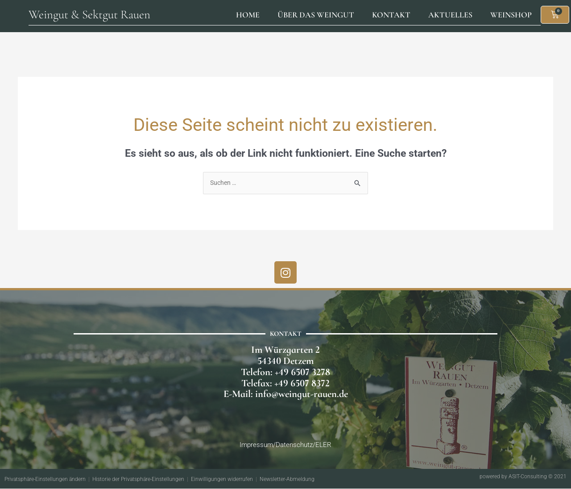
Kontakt (391, 15)
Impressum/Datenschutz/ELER (285, 445)
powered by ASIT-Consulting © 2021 (523, 477)
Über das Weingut (315, 15)
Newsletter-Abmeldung (287, 479)
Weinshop (511, 15)
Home (248, 15)
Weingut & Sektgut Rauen (89, 14)
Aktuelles (450, 15)
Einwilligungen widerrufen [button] (222, 479)
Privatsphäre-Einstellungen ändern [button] (45, 479)
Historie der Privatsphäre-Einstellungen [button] (138, 479)
